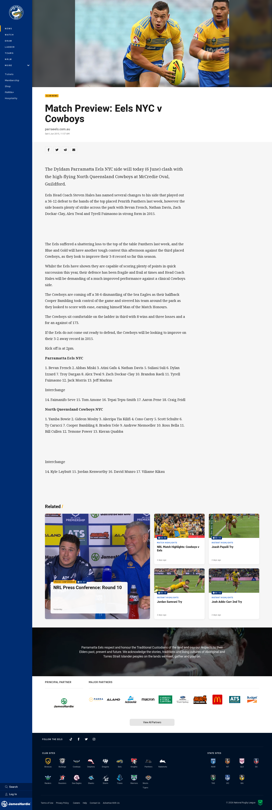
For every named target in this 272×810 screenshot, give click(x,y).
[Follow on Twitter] (86, 739)
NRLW (8, 59)
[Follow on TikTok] (70, 739)
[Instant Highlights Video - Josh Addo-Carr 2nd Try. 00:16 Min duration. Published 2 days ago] (234, 593)
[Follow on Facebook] (78, 739)
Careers (76, 802)
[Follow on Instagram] (94, 739)
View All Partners (152, 722)
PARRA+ (9, 92)
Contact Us (95, 802)
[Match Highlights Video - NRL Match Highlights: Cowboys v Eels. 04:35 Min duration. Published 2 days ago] (179, 539)
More (17, 65)
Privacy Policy (62, 802)
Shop (8, 86)
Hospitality (11, 98)
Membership (12, 80)
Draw (8, 40)
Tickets (9, 74)
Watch (9, 34)
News (8, 28)
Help (85, 802)
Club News (52, 96)
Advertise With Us (111, 802)
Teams (9, 53)
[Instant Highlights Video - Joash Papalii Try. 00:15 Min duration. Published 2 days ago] (234, 539)
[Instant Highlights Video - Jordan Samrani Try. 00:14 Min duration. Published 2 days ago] (179, 593)
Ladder (10, 47)
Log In (11, 794)
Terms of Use (47, 802)
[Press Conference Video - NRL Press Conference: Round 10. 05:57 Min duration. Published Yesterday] (97, 566)
